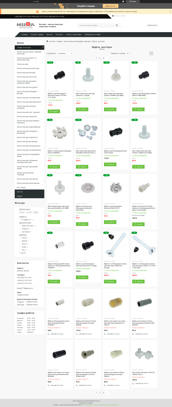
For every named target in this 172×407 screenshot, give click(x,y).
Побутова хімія (22, 64)
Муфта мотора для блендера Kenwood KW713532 (84, 208)
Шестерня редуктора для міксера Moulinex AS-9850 (58, 207)
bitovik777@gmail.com (25, 288)
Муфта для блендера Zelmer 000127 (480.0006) (144, 94)
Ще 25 (23, 253)
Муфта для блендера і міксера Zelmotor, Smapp (86, 265)
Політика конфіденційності (110, 405)
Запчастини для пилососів (26, 77)
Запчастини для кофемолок (27, 137)
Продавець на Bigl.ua (86, 403)
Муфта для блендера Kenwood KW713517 (113, 207)
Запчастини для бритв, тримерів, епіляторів (29, 53)
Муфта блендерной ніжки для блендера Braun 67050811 (58, 323)
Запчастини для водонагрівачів (28, 127)
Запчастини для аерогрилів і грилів (27, 168)
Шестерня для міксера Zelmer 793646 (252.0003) (114, 94)
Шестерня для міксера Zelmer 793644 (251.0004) (142, 152)
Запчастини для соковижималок (29, 150)
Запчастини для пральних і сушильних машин (27, 82)
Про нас (49, 34)
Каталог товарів (37, 34)
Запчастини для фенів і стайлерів (25, 174)
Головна (24, 34)
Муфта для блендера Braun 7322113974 (115, 152)
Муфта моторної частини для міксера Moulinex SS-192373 (114, 323)
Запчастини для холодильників (28, 98)
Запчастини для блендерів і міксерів (27, 92)
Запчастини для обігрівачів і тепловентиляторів (27, 161)
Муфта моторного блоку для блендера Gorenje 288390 (86, 323)
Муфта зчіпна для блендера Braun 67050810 (59, 152)
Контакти (59, 34)
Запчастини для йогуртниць (27, 141)
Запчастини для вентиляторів (28, 68)
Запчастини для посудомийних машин (28, 155)
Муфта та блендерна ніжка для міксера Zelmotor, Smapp (115, 266)
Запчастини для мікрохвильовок (29, 102)
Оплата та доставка (73, 34)
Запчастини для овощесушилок (28, 146)
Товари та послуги (24, 47)
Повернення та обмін (93, 34)
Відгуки (19, 196)
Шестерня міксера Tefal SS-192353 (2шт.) (143, 373)
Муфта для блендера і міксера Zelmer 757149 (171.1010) (57, 95)
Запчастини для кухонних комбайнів (26, 107)
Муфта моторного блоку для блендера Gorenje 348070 (114, 374)
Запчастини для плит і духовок (28, 112)
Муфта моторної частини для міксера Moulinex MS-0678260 (58, 374)
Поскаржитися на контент (91, 405)
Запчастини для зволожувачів (28, 183)
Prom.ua (97, 401)
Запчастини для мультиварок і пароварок (28, 122)
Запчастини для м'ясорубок (27, 87)
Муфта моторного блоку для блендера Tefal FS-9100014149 (86, 374)
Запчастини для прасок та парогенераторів (26, 59)
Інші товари (21, 187)
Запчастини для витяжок (26, 73)
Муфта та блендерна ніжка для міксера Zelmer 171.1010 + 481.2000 (143, 266)
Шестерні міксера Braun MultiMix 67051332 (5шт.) (86, 152)
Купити (55, 111)
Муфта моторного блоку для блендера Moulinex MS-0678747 (143, 323)
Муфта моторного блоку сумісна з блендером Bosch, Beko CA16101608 (143, 208)
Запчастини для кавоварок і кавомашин (27, 132)
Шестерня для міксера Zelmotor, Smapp (85, 94)
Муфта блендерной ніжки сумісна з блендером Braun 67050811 (59, 266)
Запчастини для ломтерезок (27, 179)
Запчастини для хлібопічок (27, 116)
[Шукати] (117, 25)
